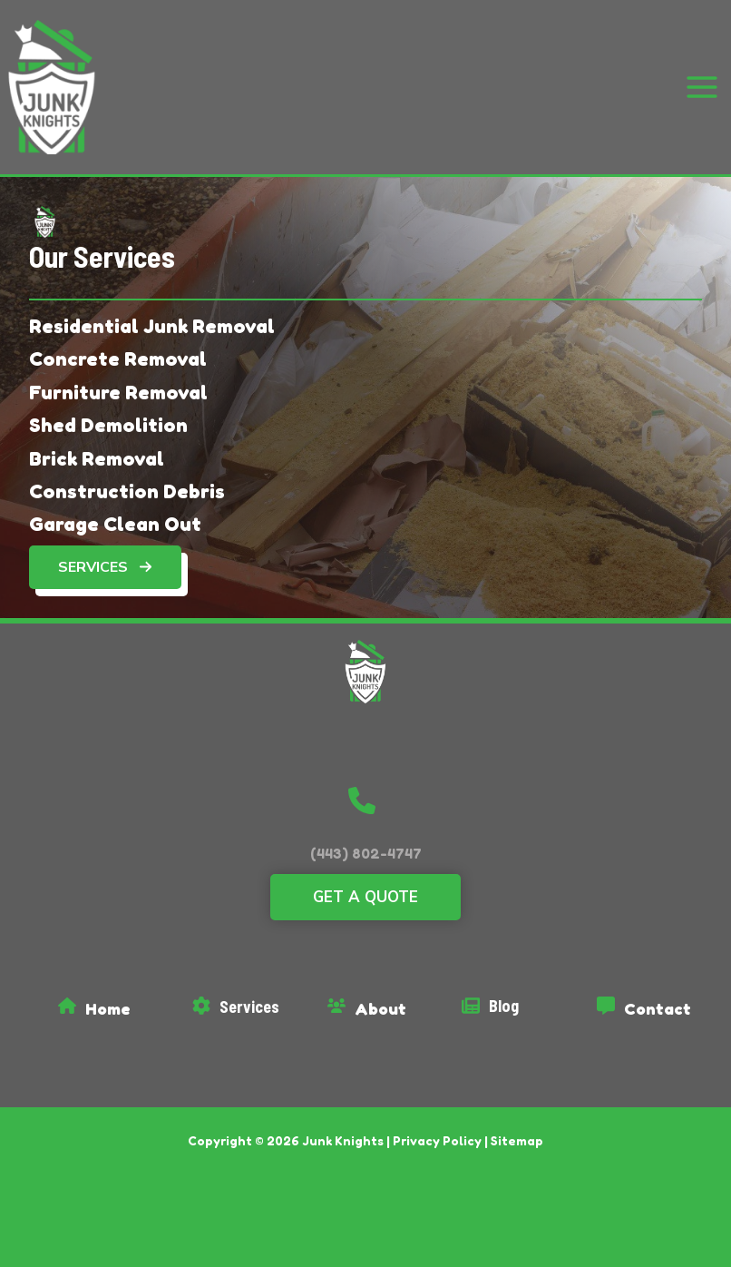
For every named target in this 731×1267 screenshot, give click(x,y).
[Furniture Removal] (118, 380)
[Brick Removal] (96, 445)
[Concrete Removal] (118, 346)
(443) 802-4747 (366, 841)
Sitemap (517, 1128)
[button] (105, 555)
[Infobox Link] (114, 1001)
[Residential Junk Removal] (152, 314)
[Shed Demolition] (108, 413)
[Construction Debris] (127, 479)
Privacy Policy (437, 1128)
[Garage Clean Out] (115, 512)
